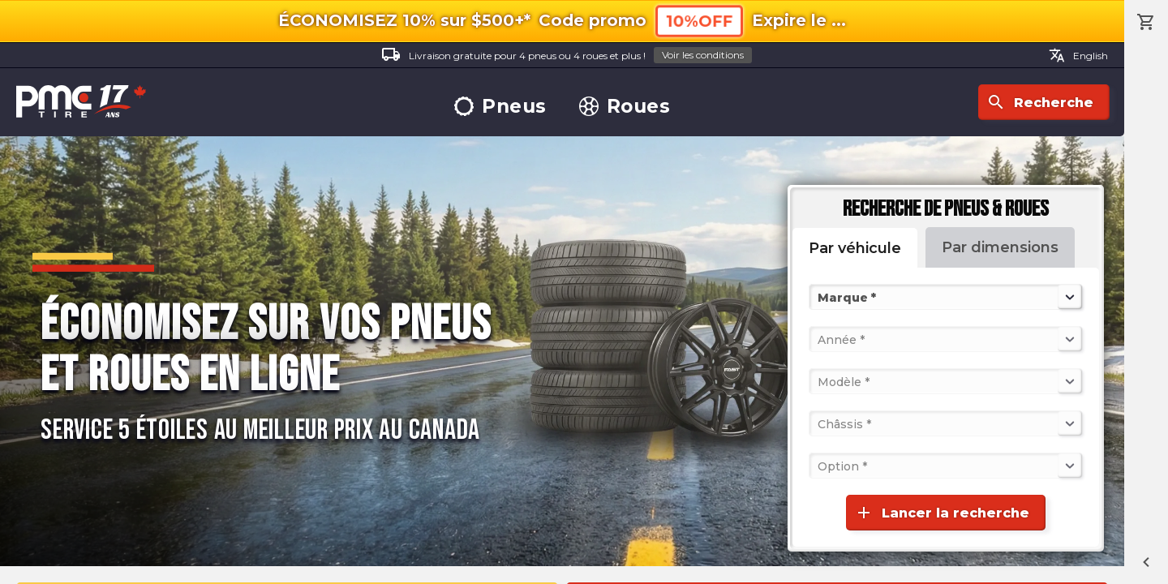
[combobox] (819, 297)
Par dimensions (1000, 247)
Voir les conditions (703, 55)
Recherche (1039, 102)
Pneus (500, 107)
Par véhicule (855, 248)
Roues (625, 107)
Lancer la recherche (941, 512)
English (1078, 55)
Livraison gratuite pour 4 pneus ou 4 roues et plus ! (566, 56)
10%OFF (699, 21)
